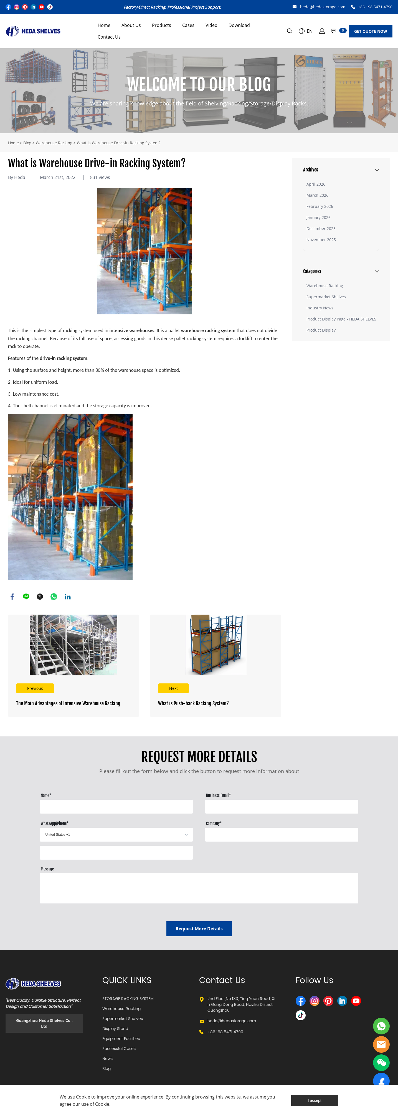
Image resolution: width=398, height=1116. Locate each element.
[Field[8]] (116, 807)
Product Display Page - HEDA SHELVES (341, 319)
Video (211, 25)
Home (104, 25)
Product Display (321, 330)
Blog (27, 142)
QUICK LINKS (127, 981)
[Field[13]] (116, 853)
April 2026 (315, 184)
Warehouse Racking (54, 142)
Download (239, 25)
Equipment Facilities (121, 1039)
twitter (40, 596)
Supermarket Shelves (326, 296)
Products (161, 25)
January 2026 (318, 217)
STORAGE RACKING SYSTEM (128, 999)
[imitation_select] (108, 835)
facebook (12, 596)
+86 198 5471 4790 (375, 6)
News (107, 1059)
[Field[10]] (281, 807)
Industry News (319, 307)
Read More (73, 666)
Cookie (83, 1097)
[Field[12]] (281, 835)
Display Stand (115, 1029)
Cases (188, 25)
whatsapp (54, 596)
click (199, 90)
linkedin (68, 596)
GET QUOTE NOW (370, 31)
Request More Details (199, 929)
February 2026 (319, 206)
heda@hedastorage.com (322, 6)
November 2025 (321, 239)
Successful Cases (119, 1049)
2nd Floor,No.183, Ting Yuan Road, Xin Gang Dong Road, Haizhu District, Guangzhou (241, 1004)
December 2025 (321, 228)
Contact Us (109, 37)
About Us (131, 25)
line (26, 596)
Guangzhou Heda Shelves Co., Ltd (44, 1023)
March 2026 (317, 195)
